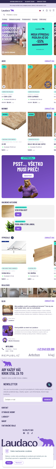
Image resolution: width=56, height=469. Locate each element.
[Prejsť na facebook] (24, 433)
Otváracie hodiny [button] (8, 412)
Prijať (9, 462)
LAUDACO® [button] (5, 416)
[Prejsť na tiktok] (32, 433)
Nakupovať (28, 176)
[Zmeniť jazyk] (40, 10)
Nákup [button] (4, 421)
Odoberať (47, 399)
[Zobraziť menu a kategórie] (53, 10)
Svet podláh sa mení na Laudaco (26, 327)
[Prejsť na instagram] (28, 433)
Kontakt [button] (5, 407)
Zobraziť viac (49, 61)
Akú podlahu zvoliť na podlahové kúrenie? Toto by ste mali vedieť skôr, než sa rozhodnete (34, 307)
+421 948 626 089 (45, 349)
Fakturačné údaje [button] (9, 425)
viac (18, 214)
